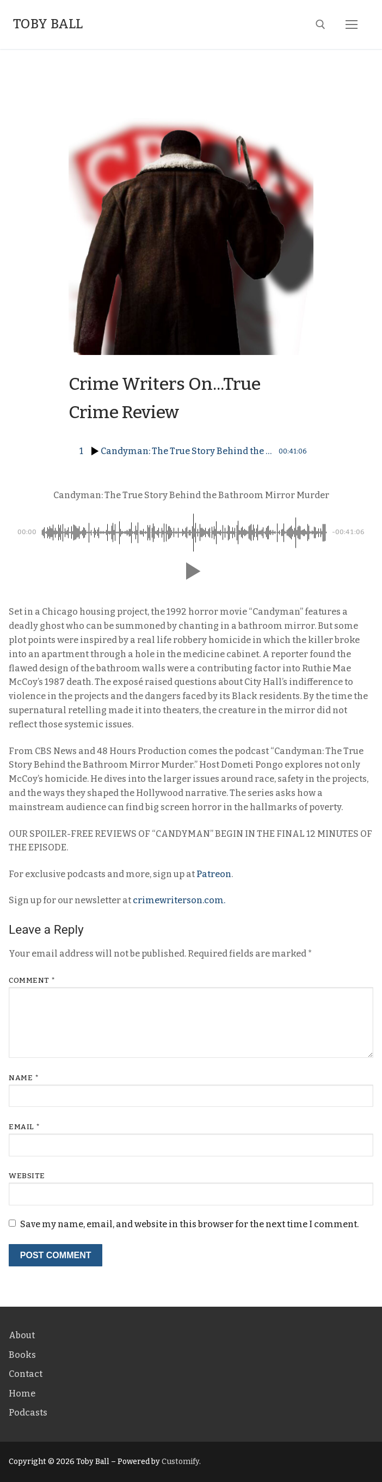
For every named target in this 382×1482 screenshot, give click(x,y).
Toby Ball (48, 24)
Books (22, 1355)
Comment (32, 980)
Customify (180, 1461)
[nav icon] (351, 24)
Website (27, 1175)
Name (23, 1077)
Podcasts (28, 1412)
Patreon (213, 874)
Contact (25, 1374)
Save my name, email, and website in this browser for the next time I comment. (189, 1224)
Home (22, 1393)
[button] (191, 571)
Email (24, 1126)
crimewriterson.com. (179, 900)
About (22, 1335)
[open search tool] (320, 24)
